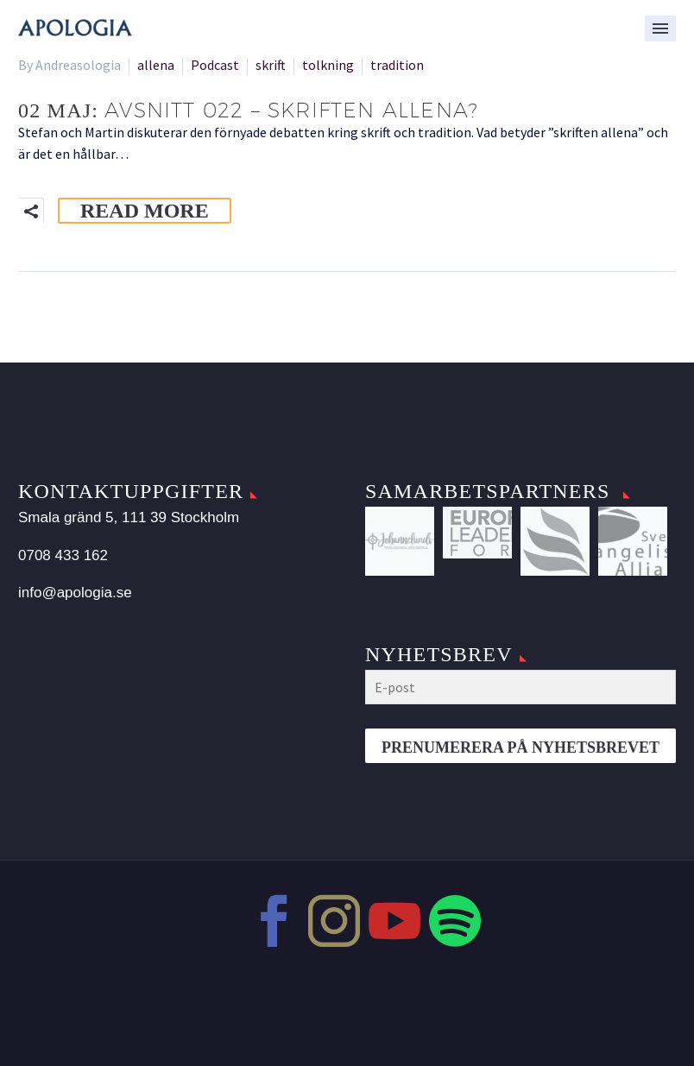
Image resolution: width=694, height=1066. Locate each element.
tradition (397, 64)
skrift (271, 64)
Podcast (215, 64)
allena (155, 64)
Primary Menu (660, 28)
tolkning (328, 64)
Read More (144, 210)
